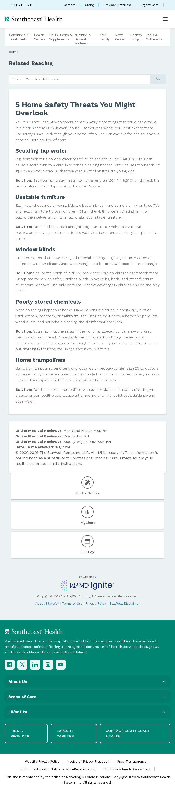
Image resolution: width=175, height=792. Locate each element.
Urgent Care (150, 5)
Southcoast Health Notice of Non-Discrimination (58, 769)
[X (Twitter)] (22, 665)
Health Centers (40, 37)
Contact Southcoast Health (128, 733)
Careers (69, 5)
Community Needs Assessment (127, 769)
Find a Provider (19, 733)
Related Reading (31, 63)
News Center (120, 37)
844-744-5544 (22, 5)
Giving (89, 5)
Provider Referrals (117, 5)
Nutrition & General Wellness (83, 39)
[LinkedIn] (35, 665)
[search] (79, 79)
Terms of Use (72, 603)
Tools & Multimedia (154, 37)
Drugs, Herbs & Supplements (60, 37)
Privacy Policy (95, 603)
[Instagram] (48, 665)
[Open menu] (165, 19)
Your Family (105, 37)
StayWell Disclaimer (124, 603)
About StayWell (47, 603)
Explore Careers (65, 733)
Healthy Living (136, 37)
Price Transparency (131, 761)
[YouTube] (61, 665)
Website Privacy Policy (42, 761)
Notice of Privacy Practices (88, 761)
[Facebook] (10, 665)
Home (13, 51)
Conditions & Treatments (18, 37)
